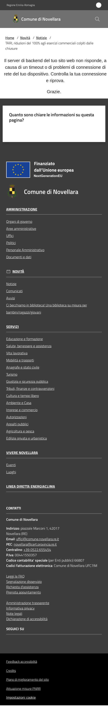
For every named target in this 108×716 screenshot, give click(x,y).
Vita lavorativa (16, 353)
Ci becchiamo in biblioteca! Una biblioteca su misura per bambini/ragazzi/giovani (46, 308)
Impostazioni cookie (21, 697)
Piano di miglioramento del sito (27, 679)
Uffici (10, 235)
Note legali (14, 613)
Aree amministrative (21, 228)
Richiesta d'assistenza (22, 587)
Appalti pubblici (17, 424)
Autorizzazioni (16, 417)
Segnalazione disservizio (24, 581)
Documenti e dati (18, 257)
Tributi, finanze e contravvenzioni (30, 388)
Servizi (12, 327)
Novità (25, 37)
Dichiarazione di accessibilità (26, 618)
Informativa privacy (20, 608)
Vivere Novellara (22, 453)
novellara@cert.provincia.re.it (35, 544)
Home (9, 37)
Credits (11, 670)
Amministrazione (21, 209)
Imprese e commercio (21, 409)
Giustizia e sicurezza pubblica (27, 381)
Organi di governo (19, 221)
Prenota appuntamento (23, 592)
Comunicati (14, 291)
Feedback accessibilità (21, 661)
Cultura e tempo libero (22, 395)
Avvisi (10, 298)
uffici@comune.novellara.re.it (37, 539)
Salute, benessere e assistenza (28, 346)
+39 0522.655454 (37, 549)
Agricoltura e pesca (20, 431)
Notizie (41, 37)
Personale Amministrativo (25, 249)
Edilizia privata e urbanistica (26, 438)
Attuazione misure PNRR (23, 688)
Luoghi (11, 472)
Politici (11, 242)
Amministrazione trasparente (27, 603)
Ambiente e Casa (18, 402)
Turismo (11, 374)
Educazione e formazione (24, 338)
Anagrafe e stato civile (22, 367)
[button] (97, 19)
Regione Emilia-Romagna (21, 5)
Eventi (11, 464)
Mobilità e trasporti (20, 360)
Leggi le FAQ (15, 576)
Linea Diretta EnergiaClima (30, 486)
